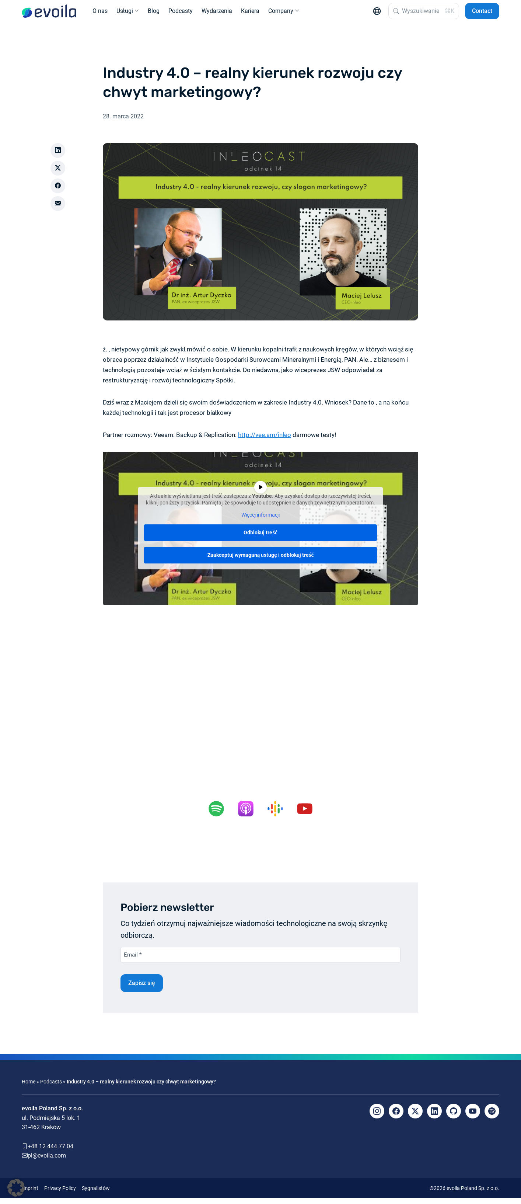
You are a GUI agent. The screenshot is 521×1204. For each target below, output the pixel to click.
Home (28, 1087)
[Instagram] (377, 1117)
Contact (482, 13)
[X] (415, 1117)
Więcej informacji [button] (260, 521)
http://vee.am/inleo (264, 440)
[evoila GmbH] (49, 14)
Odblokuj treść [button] (260, 538)
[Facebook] (396, 1117)
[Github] (453, 1117)
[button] (16, 1188)
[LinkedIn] (434, 1117)
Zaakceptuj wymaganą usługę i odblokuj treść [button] (260, 561)
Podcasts (51, 1087)
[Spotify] (492, 1117)
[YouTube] (472, 1117)
